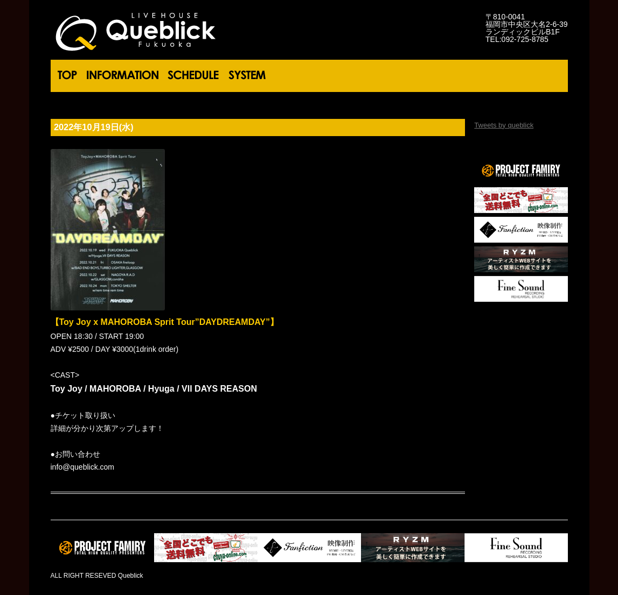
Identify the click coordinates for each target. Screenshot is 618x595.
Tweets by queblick (503, 125)
